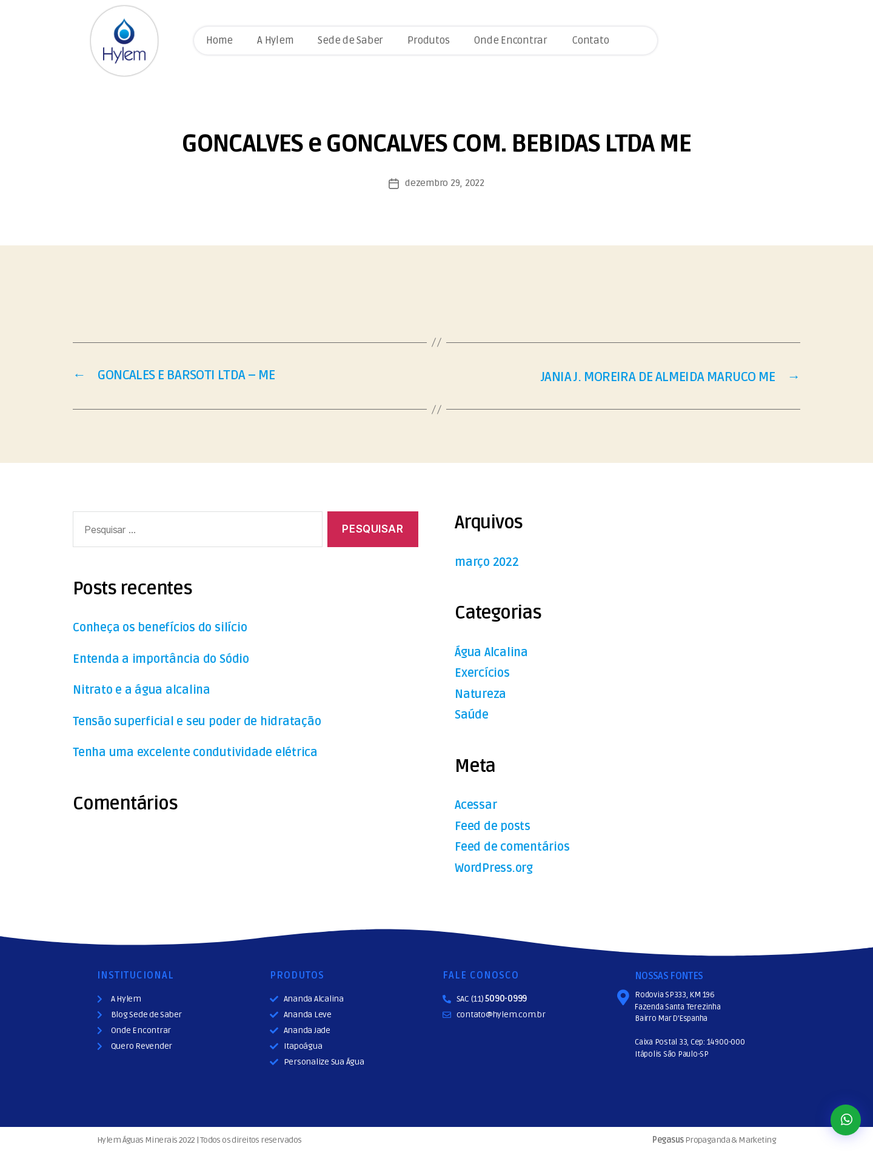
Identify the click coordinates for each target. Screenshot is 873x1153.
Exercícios (484, 672)
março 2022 (490, 561)
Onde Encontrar (510, 40)
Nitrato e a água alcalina (144, 689)
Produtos (428, 40)
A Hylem (275, 40)
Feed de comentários (516, 846)
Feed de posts (494, 825)
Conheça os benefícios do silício (165, 627)
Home (219, 40)
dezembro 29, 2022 (444, 183)
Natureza (482, 693)
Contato (590, 40)
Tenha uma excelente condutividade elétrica (202, 752)
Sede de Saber (350, 40)
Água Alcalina (493, 651)
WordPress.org (496, 867)
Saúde (472, 714)
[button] (846, 1120)
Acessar (477, 804)
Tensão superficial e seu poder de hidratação (203, 720)
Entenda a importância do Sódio (165, 658)
